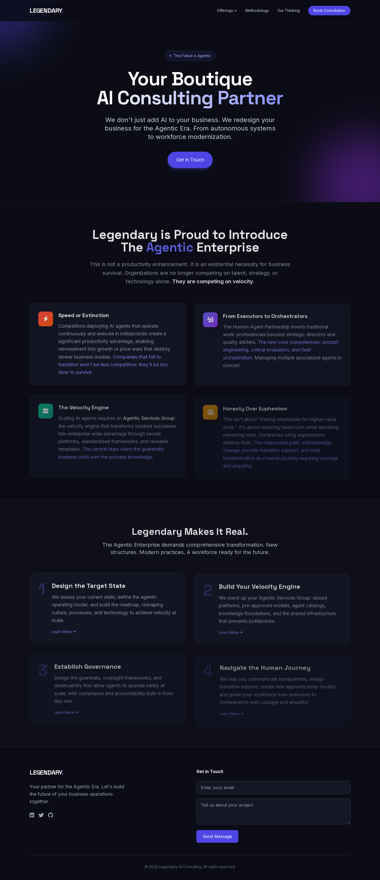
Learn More (64, 635)
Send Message (217, 836)
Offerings (227, 10)
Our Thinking (288, 10)
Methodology (257, 10)
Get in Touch (190, 162)
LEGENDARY (46, 10)
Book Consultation (329, 10)
